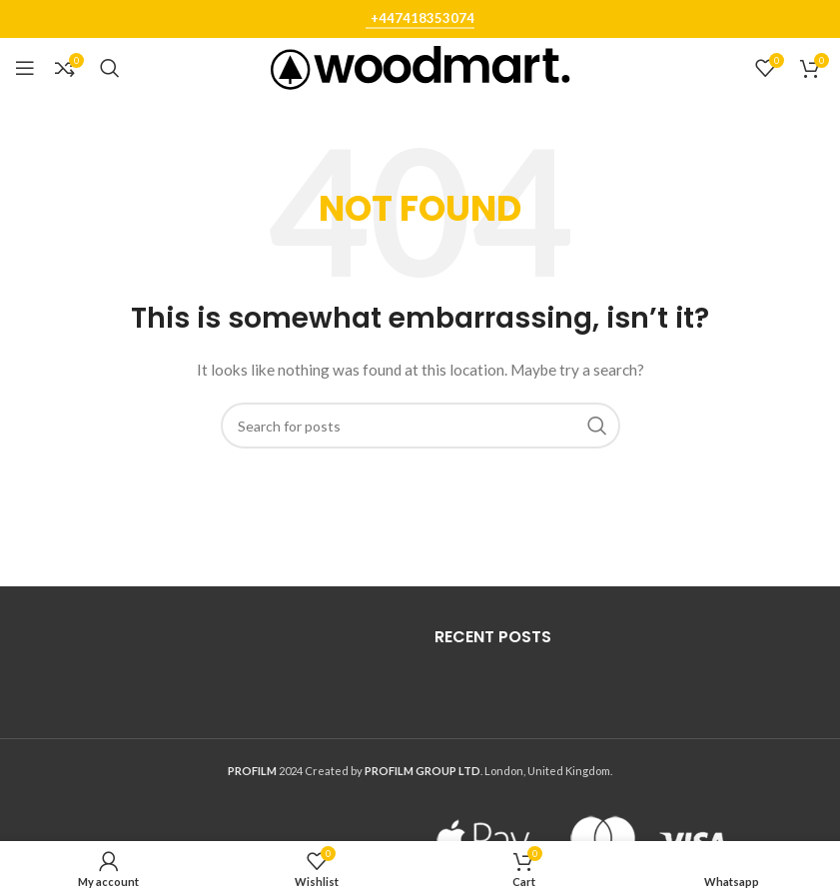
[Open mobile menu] (25, 68)
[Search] (110, 68)
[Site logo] (420, 66)
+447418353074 (422, 18)
